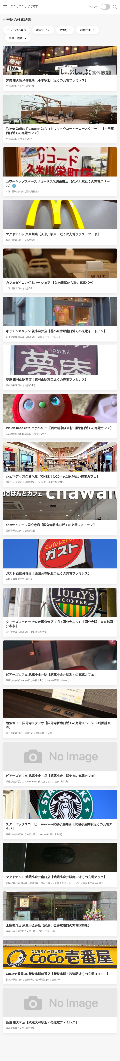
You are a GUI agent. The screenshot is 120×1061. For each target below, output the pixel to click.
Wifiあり (65, 30)
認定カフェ (43, 30)
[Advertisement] (60, 1043)
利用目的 (88, 30)
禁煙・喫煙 (18, 38)
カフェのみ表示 (16, 30)
